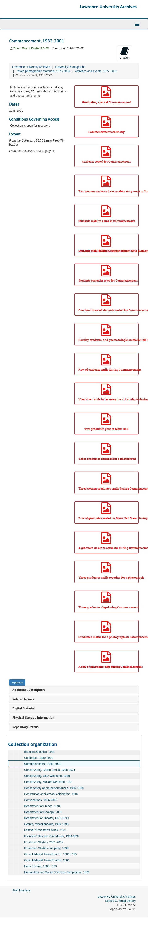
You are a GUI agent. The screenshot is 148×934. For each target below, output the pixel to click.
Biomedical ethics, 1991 (39, 751)
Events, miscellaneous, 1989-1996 (46, 824)
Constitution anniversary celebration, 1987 (51, 794)
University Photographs (70, 67)
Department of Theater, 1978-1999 (46, 818)
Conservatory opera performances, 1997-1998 (54, 788)
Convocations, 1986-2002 (40, 800)
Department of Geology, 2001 (43, 812)
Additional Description (28, 690)
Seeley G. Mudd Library (120, 900)
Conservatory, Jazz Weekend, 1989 (47, 776)
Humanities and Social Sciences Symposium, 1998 (57, 872)
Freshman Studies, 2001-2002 (43, 842)
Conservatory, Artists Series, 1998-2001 (49, 770)
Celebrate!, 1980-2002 (38, 757)
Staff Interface (21, 890)
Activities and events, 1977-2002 (96, 71)
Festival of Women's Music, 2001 (45, 830)
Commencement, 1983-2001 (42, 763)
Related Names (23, 699)
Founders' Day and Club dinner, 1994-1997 (51, 836)
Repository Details (25, 727)
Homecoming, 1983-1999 (40, 866)
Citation (124, 53)
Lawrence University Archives (108, 7)
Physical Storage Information (33, 717)
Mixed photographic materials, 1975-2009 (43, 71)
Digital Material (23, 708)
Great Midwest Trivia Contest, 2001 (47, 860)
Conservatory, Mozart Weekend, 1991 (48, 782)
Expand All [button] (17, 682)
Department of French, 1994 (42, 806)
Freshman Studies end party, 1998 (46, 848)
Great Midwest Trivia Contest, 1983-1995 (50, 854)
